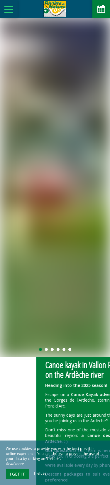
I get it (17, 474)
